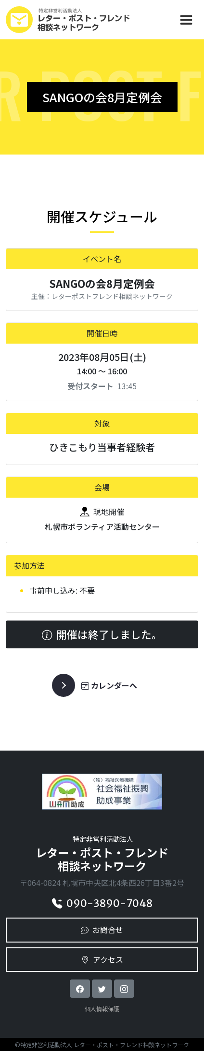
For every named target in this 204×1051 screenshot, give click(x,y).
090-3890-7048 (102, 903)
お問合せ (102, 929)
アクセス (102, 959)
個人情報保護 (102, 1008)
